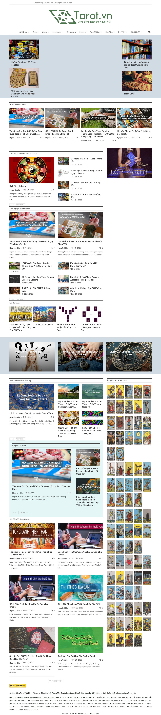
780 (41, 356)
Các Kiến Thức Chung (59, 627)
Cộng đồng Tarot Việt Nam (21, 693)
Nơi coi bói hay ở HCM (85, 697)
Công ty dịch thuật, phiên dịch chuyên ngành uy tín (116, 693)
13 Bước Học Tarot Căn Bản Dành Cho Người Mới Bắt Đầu (23, 94)
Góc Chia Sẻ (135, 32)
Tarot (35, 32)
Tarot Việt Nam (118, 108)
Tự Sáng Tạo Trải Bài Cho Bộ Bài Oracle (77, 656)
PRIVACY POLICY (69, 713)
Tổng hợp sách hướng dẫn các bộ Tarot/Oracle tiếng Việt (136, 65)
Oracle (44, 32)
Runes (81, 32)
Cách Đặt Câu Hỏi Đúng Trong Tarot (32, 352)
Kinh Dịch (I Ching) (18, 186)
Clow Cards (71, 32)
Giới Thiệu (23, 32)
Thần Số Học (94, 32)
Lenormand (57, 32)
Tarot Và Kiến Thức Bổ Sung (59, 384)
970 (89, 359)
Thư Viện (121, 32)
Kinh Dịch (109, 32)
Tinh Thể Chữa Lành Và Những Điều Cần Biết (79, 604)
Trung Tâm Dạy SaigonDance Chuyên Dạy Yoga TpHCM (73, 693)
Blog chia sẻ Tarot (10, 108)
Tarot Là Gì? (129, 93)
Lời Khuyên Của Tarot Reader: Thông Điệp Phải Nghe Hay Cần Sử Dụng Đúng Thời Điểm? (97, 134)
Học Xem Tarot (24, 68)
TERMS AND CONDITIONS (88, 713)
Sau (12, 205)
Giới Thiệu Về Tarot (136, 71)
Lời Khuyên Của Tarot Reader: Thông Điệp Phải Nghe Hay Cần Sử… (37, 266)
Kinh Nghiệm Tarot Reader (82, 108)
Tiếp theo (20, 205)
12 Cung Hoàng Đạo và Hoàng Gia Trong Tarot (31, 413)
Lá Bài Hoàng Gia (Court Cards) (10, 384)
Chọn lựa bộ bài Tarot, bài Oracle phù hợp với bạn (53, 3)
